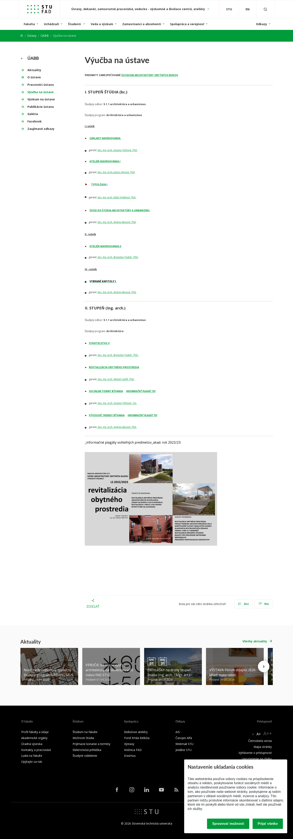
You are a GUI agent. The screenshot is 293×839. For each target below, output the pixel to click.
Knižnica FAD (133, 750)
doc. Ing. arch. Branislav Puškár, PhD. (118, 257)
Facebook (34, 121)
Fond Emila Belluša (136, 738)
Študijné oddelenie (85, 756)
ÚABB (45, 36)
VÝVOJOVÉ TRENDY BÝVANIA (107, 415)
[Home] (21, 36)
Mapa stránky (263, 747)
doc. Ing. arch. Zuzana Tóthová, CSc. (117, 403)
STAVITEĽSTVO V (99, 343)
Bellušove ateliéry (136, 732)
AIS (177, 732)
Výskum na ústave (41, 99)
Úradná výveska (31, 744)
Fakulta (29, 24)
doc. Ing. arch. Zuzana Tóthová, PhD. (118, 150)
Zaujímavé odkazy (40, 129)
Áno (243, 604)
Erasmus (130, 756)
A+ (259, 733)
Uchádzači (51, 24)
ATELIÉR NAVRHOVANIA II (105, 246)
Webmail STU (184, 744)
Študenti (75, 24)
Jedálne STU (183, 750)
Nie (263, 604)
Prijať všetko (268, 823)
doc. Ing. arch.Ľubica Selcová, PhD (116, 172)
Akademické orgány (34, 738)
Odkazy (261, 24)
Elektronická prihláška (87, 750)
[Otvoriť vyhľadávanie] (265, 9)
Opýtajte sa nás (31, 762)
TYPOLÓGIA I (99, 184)
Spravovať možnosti (228, 823)
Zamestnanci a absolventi (141, 24)
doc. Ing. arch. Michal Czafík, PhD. (116, 379)
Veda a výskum (102, 24)
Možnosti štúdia (83, 738)
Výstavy (129, 744)
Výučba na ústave (40, 92)
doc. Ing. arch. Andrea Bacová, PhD (117, 222)
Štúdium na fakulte (85, 732)
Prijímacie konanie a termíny (91, 744)
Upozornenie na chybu (257, 759)
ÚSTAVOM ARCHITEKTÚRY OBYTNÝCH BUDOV (149, 75)
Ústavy (31, 36)
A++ (267, 733)
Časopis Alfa (183, 738)
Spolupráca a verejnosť (187, 24)
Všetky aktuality (254, 641)
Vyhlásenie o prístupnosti (255, 753)
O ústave (34, 77)
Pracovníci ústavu (40, 85)
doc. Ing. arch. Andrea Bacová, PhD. (117, 292)
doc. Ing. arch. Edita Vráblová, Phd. (117, 197)
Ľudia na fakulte (31, 756)
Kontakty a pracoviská (36, 750)
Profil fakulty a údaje (35, 732)
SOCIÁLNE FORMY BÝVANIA (106, 391)
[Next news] (263, 666)
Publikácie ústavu (40, 107)
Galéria (32, 114)
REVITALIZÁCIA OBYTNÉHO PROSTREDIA (114, 367)
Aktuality (34, 70)
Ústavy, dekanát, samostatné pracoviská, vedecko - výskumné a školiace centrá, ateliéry (138, 9)
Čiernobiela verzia (260, 741)
